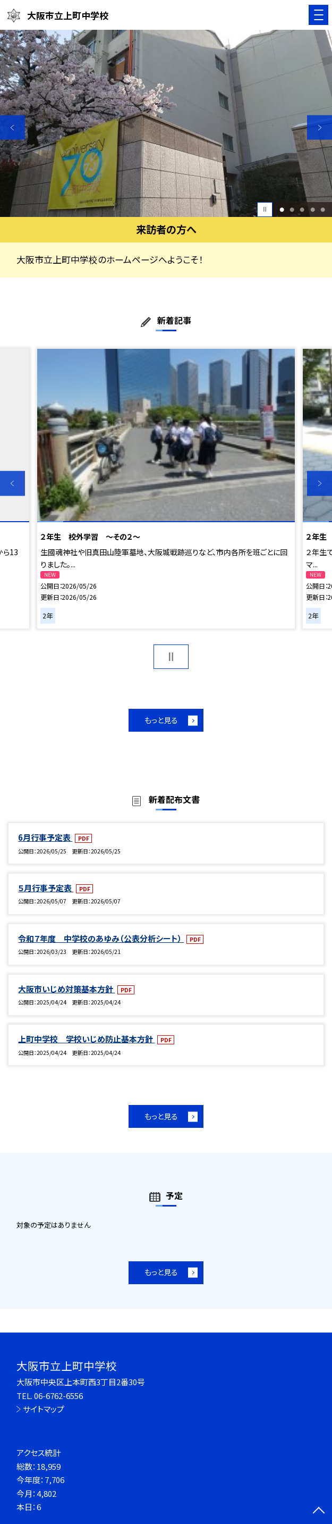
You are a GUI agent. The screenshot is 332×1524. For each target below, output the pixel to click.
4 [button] (312, 209)
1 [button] (281, 209)
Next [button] (319, 127)
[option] (166, 123)
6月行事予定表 (45, 837)
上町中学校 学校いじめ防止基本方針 (86, 1038)
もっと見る (161, 720)
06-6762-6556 (58, 1395)
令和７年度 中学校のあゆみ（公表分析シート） (101, 938)
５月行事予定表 (45, 887)
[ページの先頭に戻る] (318, 1511)
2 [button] (292, 209)
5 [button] (322, 209)
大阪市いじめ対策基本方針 (66, 988)
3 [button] (302, 209)
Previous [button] (12, 127)
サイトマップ (43, 1408)
